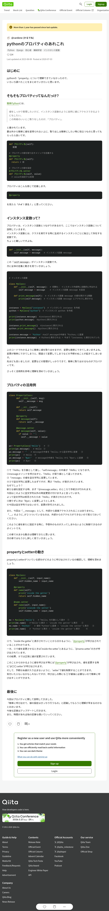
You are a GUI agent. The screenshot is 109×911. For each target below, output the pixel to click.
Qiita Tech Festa (35, 860)
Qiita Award (33, 865)
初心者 (28, 50)
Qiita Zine (85, 846)
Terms (5, 846)
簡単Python (13, 103)
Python (11, 50)
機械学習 (38, 50)
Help (4, 870)
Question (30, 10)
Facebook (58, 856)
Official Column (85, 10)
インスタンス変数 (52, 50)
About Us (6, 887)
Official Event (65, 10)
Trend (7, 10)
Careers (5, 892)
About (5, 842)
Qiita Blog (6, 897)
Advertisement (9, 875)
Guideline (6, 856)
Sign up (54, 763)
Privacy (5, 851)
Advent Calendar (36, 856)
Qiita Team (86, 842)
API (29, 875)
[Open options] (64, 907)
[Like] (10, 724)
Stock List (17, 10)
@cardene (20, 38)
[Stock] (18, 724)
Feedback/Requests (11, 865)
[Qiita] (7, 4)
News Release (8, 901)
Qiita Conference (47, 10)
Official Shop (86, 851)
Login (89, 4)
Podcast (58, 865)
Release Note (34, 842)
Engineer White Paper (38, 870)
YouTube (58, 860)
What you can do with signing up (32, 756)
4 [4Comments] (27, 724)
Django (20, 50)
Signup (101, 4)
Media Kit (6, 860)
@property (79, 641)
